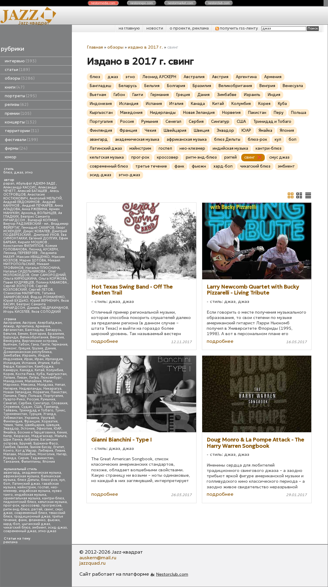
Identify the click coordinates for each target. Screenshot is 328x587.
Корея (8, 374)
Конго (8, 451)
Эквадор (11, 428)
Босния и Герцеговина (36, 432)
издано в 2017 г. (145, 47)
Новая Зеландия (17, 392)
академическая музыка (41, 473)
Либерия (45, 451)
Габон (24, 344)
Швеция (52, 425)
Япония (48, 462)
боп (6, 484)
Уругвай (48, 418)
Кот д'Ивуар (26, 451)
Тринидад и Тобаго (36, 410)
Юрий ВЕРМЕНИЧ (44, 301)
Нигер (61, 454)
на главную (129, 28)
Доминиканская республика (27, 352)
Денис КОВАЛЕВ (36, 231)
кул (62, 480)
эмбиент (39, 527)
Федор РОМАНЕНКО (47, 297)
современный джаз (19, 531)
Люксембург (51, 378)
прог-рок (11, 505)
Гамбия (9, 447)
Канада (26, 370)
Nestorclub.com (172, 574)
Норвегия (41, 392)
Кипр (7, 436)
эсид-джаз (57, 527)
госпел (43, 487)
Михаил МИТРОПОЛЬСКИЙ (31, 262)
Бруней (25, 443)
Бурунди (10, 337)
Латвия (9, 378)
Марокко (11, 385)
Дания (50, 348)
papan (8, 183)
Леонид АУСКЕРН (43, 249)
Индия (43, 355)
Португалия (53, 396)
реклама (10, 542)
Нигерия (10, 389)
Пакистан (58, 392)
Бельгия (9, 334)
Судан (26, 407)
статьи (17, 69)
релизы (16, 104)
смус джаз (279, 157)
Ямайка (9, 432)
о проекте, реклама (189, 28)
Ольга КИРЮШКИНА (20, 279)
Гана (35, 344)
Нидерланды (30, 389)
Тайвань (10, 410)
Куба (40, 374)
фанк (22, 520)
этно (29, 172)
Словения (11, 407)
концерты (20, 122)
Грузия (37, 348)
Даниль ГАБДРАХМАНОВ (47, 308)
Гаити (45, 344)
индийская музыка (30, 495)
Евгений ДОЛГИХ (43, 238)
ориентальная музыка (21, 498)
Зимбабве (11, 355)
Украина (31, 418)
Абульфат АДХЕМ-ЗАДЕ (36, 183)
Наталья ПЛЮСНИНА (42, 268)
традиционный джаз (32, 516)
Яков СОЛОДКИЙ (46, 312)
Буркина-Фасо (45, 443)
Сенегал (10, 403)
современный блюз (30, 513)
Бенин (23, 334)
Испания (29, 363)
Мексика (28, 385)
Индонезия (12, 359)
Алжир (8, 326)
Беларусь (53, 330)
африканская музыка (21, 476)
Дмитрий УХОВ (46, 235)
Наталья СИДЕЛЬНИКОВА (24, 271)
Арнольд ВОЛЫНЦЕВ (38, 213)
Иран (39, 359)
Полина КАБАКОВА (52, 282)
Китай (39, 370)
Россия (33, 399)
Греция (24, 348)
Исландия (11, 363)
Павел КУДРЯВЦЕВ (18, 282)
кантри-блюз (53, 498)
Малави (9, 454)
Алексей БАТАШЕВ (33, 191)
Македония (13, 381)
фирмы (16, 148)
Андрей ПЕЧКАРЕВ (37, 205)
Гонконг (10, 348)
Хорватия (49, 421)
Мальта (60, 436)
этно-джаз (47, 531)
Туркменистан (15, 414)
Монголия (46, 454)
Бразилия (56, 334)
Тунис (60, 410)
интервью (20, 60)
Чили (19, 425)
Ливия (60, 451)
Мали (47, 381)
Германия (59, 344)
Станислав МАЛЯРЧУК (21, 293)
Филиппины (31, 462)
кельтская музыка (52, 502)
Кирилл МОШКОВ (33, 242)
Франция (32, 421)
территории (22, 130)
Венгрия (57, 337)
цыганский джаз (36, 524)
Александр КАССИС (19, 187)
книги (14, 87)
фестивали (21, 139)
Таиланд (51, 407)
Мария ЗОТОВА (32, 260)
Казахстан (24, 366)
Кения (62, 432)
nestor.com (103, 3)
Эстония (28, 428)
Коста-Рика (25, 374)
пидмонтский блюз (19, 502)
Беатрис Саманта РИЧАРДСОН (26, 218)
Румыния (48, 399)
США (38, 407)
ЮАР (57, 428)
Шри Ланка (12, 440)
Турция (35, 414)
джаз (18, 172)
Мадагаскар (42, 436)
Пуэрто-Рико (14, 399)
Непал (60, 385)
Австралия (12, 323)
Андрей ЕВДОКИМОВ (22, 202)
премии (18, 113)
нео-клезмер (192, 148)
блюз (7, 172)
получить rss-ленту (236, 28)
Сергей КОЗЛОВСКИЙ (25, 288)
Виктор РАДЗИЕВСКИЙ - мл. (26, 224)
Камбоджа (44, 366)
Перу (22, 396)
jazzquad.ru (92, 563)
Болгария (38, 334)
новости (154, 28)
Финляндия (12, 421)
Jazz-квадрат (33, 23)
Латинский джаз (26, 484)
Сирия (23, 458)
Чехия (8, 425)
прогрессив (51, 505)
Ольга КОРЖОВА (52, 279)
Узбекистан (13, 418)
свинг (48, 509)
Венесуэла (11, 341)
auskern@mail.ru (97, 557)
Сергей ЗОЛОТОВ (18, 286)
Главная (95, 47)
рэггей (36, 509)
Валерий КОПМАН (43, 220)
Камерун (10, 370)
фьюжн (53, 520)
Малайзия (33, 381)
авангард (11, 473)
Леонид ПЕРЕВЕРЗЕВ (20, 253)
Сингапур (41, 403)
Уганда (49, 414)
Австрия (29, 323)
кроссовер (30, 505)
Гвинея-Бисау (41, 447)
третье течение (151, 166)
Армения (42, 326)
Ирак (28, 359)
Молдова (45, 385)
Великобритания (34, 337)
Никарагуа (52, 389)
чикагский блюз (16, 527)
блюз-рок (49, 480)
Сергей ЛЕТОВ (41, 290)
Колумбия (54, 370)
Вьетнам (10, 344)
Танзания (11, 462)
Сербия (24, 403)
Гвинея (22, 447)
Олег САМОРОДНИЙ (48, 275)
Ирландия (54, 359)
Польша (34, 396)
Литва (34, 378)
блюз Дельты (28, 480)
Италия (43, 363)
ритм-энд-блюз (16, 509)
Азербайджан (50, 323)
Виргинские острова (39, 341)
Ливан (22, 378)
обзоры (20, 78)
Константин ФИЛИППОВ (23, 246)
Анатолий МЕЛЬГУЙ (46, 198)
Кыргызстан (56, 374)
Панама (9, 396)
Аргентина (25, 326)
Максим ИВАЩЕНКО (33, 257)
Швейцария (34, 425)
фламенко (37, 520)
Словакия (59, 403)
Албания (31, 440)
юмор (10, 156)
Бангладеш (34, 330)
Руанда (9, 458)
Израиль (29, 355)
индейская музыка (34, 491)
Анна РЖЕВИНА (34, 209)
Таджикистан (41, 458)
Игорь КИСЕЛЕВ (16, 312)
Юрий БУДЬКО (15, 301)
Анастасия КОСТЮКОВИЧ (24, 196)
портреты (21, 95)
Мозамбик (27, 454)
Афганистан (13, 330)
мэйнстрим (26, 487)
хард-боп (11, 524)
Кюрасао (22, 436)
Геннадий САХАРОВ (37, 228)
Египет (58, 447)
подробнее (104, 341)
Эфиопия (44, 428)
